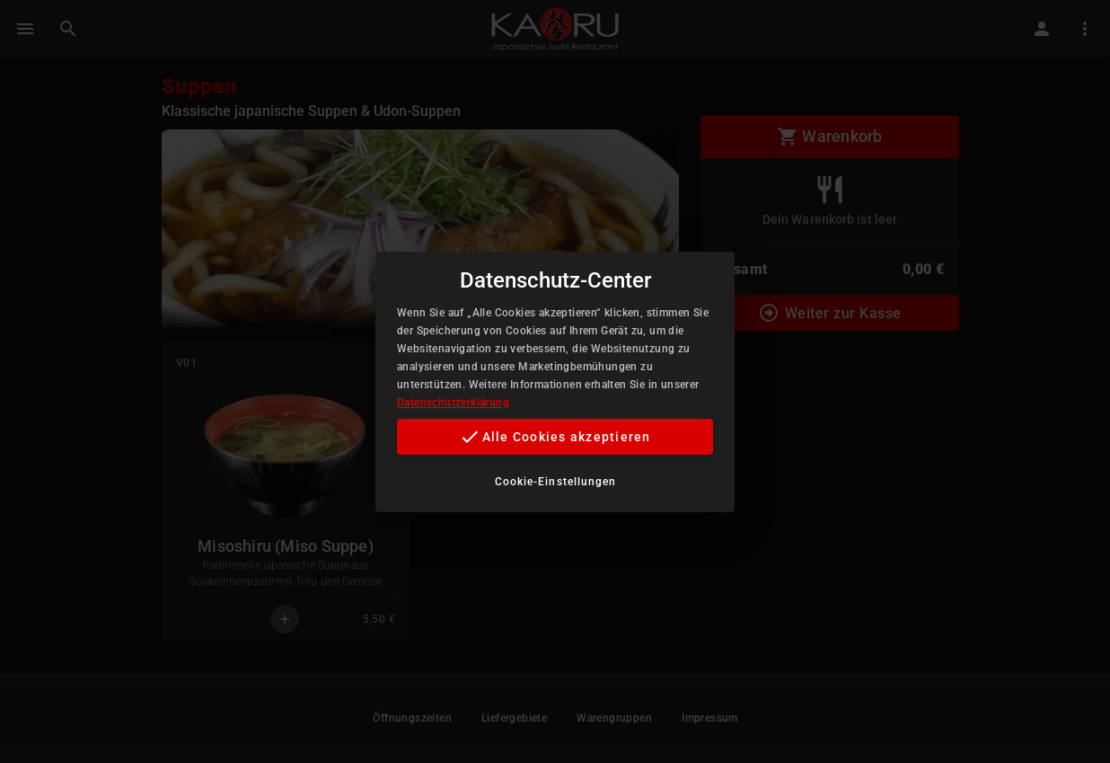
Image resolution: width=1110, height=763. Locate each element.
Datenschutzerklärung (453, 402)
